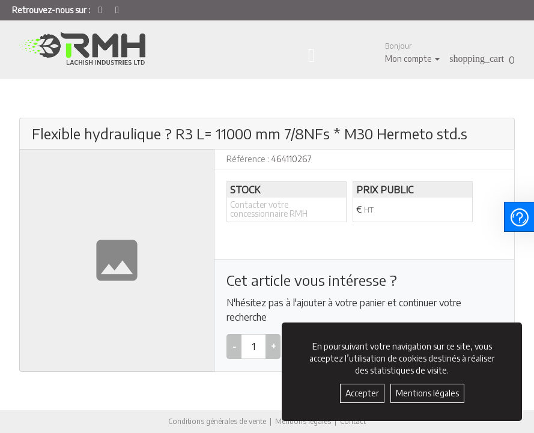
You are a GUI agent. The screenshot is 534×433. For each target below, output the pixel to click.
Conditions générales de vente (217, 421)
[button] (412, 52)
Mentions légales (303, 421)
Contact (353, 421)
